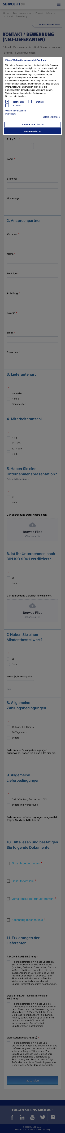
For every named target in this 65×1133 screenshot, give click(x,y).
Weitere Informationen (15, 111)
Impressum (10, 114)
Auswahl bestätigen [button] (32, 125)
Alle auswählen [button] (32, 131)
